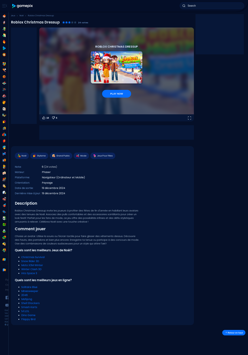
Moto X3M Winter (32, 265)
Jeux (13, 15)
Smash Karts (29, 307)
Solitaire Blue (29, 287)
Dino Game (28, 315)
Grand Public (61, 156)
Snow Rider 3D (30, 261)
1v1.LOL (25, 311)
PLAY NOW (116, 93)
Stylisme (39, 156)
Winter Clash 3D (31, 269)
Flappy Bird (28, 319)
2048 (24, 295)
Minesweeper (29, 291)
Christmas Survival (33, 257)
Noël (21, 15)
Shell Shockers (30, 303)
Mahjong (26, 299)
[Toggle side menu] (4, 5)
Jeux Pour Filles (103, 156)
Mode (81, 156)
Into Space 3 (29, 273)
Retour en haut (234, 332)
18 (45, 118)
